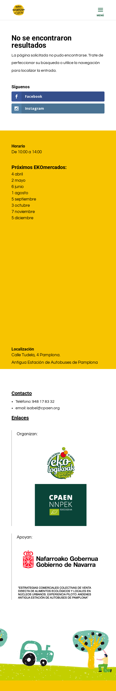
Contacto (22, 393)
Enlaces (20, 418)
